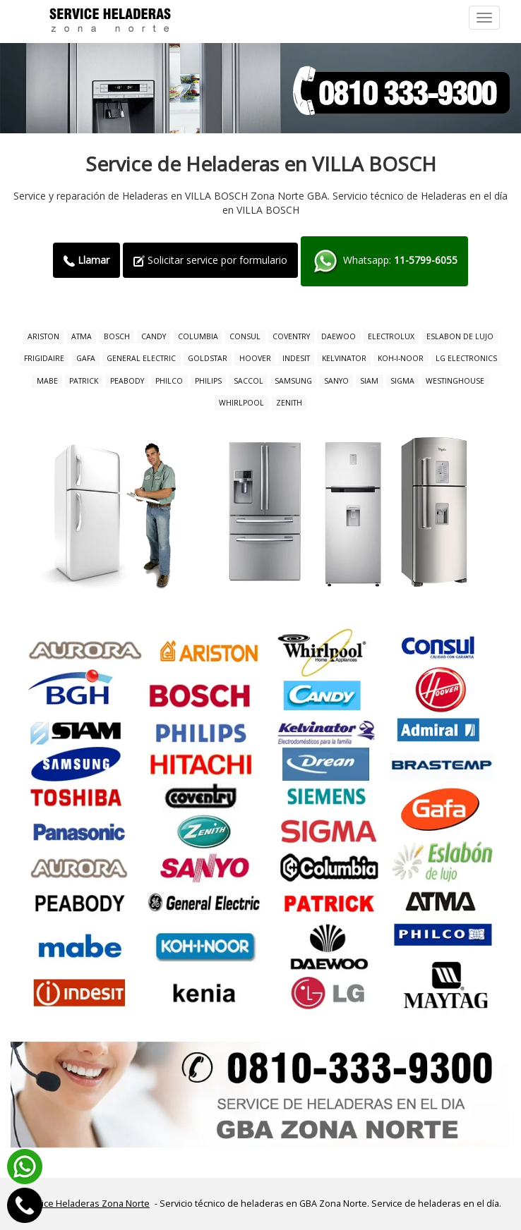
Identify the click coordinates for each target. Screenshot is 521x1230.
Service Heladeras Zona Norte (86, 1204)
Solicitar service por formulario (210, 260)
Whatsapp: (384, 261)
